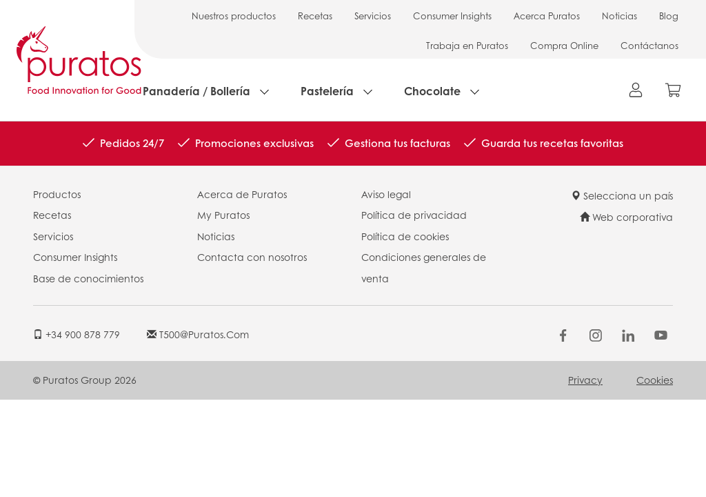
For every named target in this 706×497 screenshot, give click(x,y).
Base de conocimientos (88, 278)
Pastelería (327, 91)
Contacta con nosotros (252, 257)
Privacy (585, 380)
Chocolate (432, 91)
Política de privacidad (414, 215)
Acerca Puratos (547, 15)
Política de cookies (405, 236)
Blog (668, 15)
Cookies (654, 380)
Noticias (619, 15)
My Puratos (223, 215)
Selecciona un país (622, 195)
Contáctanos (649, 45)
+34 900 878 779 (76, 334)
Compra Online (564, 45)
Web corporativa (626, 217)
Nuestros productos (234, 15)
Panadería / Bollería (196, 91)
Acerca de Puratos (242, 194)
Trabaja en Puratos (467, 45)
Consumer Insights (452, 15)
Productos (57, 194)
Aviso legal (386, 194)
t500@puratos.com (198, 334)
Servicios (372, 15)
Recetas (315, 15)
